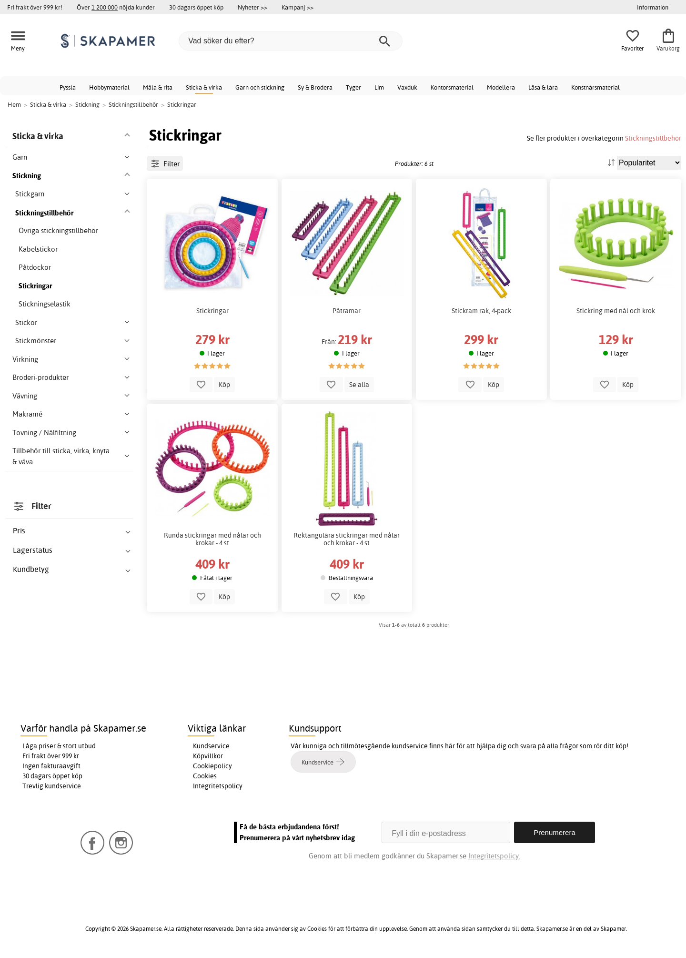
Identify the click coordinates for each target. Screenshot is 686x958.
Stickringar (212, 311)
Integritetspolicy (217, 786)
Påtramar (347, 311)
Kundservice (211, 746)
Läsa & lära (543, 87)
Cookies (205, 776)
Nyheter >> (252, 7)
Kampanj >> (297, 7)
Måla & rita (157, 87)
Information (652, 7)
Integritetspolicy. (494, 855)
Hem (14, 104)
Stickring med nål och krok (615, 311)
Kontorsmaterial (452, 87)
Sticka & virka (204, 87)
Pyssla (68, 87)
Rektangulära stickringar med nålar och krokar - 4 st (346, 539)
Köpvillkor (208, 756)
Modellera (501, 87)
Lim (379, 87)
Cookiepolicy (212, 766)
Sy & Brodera (315, 87)
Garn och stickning (259, 87)
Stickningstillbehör (653, 138)
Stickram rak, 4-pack (481, 311)
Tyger (353, 87)
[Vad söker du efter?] (291, 41)
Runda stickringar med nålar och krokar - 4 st (212, 539)
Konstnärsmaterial (595, 87)
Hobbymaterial (109, 87)
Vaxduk (407, 87)
